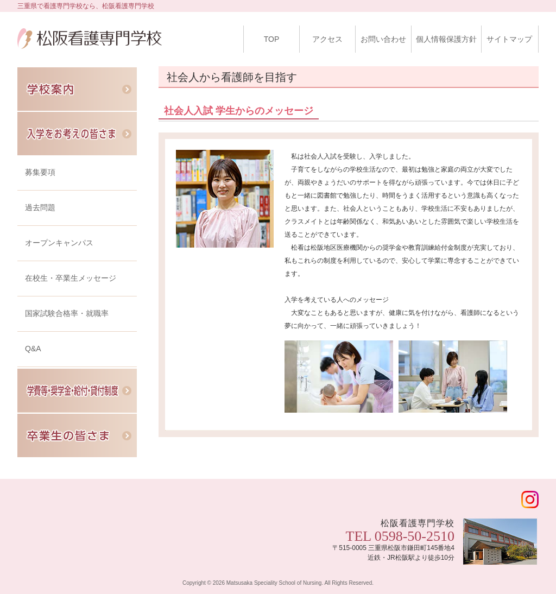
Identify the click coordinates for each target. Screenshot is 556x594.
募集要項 (40, 172)
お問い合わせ (383, 39)
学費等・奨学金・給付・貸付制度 (77, 391)
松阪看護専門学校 (89, 46)
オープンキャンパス (59, 242)
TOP (272, 39)
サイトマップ (509, 39)
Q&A (33, 348)
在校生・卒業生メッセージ (70, 278)
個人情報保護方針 (446, 39)
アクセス (327, 39)
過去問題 (40, 207)
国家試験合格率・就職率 (67, 313)
